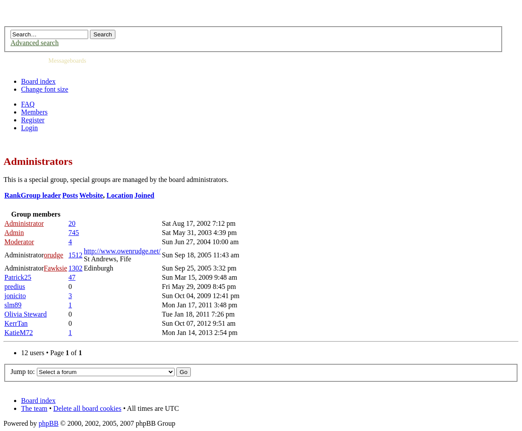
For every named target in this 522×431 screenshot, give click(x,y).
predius (14, 286)
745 (73, 232)
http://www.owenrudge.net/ (122, 251)
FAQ (28, 104)
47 (71, 277)
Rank (12, 195)
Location (120, 195)
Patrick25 (17, 277)
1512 (75, 255)
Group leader (41, 195)
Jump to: (23, 371)
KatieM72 (18, 332)
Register (32, 120)
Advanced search (35, 42)
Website (91, 195)
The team (34, 408)
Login (29, 128)
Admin (14, 232)
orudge (53, 255)
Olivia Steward (25, 314)
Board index (38, 81)
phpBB (48, 423)
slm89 (12, 305)
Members (34, 112)
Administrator (24, 223)
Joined (144, 195)
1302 (75, 268)
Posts (70, 195)
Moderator (19, 242)
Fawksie (55, 268)
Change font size (44, 89)
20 (71, 223)
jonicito (15, 295)
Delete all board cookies (88, 408)
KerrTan (16, 323)
